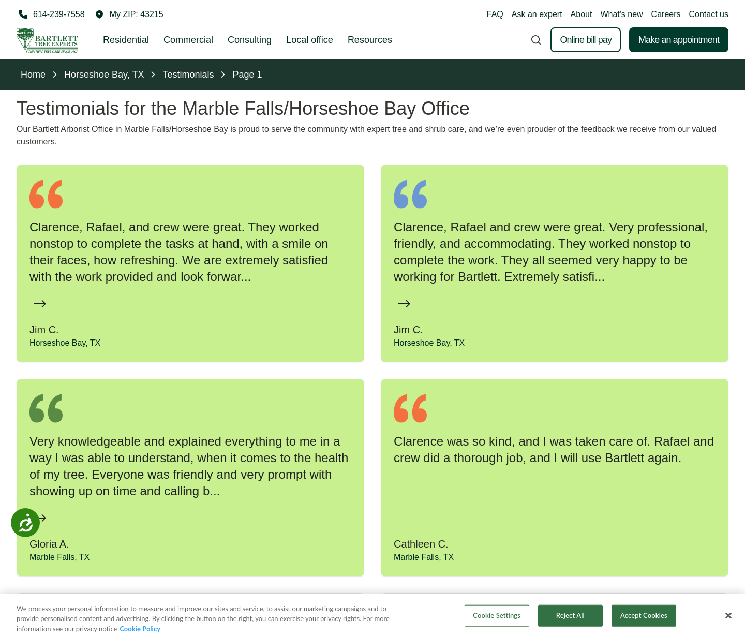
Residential (126, 40)
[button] (129, 14)
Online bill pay (586, 40)
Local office (309, 40)
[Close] (728, 620)
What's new (621, 14)
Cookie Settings (496, 619)
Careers (666, 14)
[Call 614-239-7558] (51, 14)
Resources (370, 40)
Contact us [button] (708, 14)
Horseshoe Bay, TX (64, 342)
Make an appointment (678, 40)
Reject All (570, 619)
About (581, 14)
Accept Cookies (643, 619)
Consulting (250, 40)
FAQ (495, 14)
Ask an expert (537, 14)
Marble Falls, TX (59, 557)
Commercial (188, 40)
